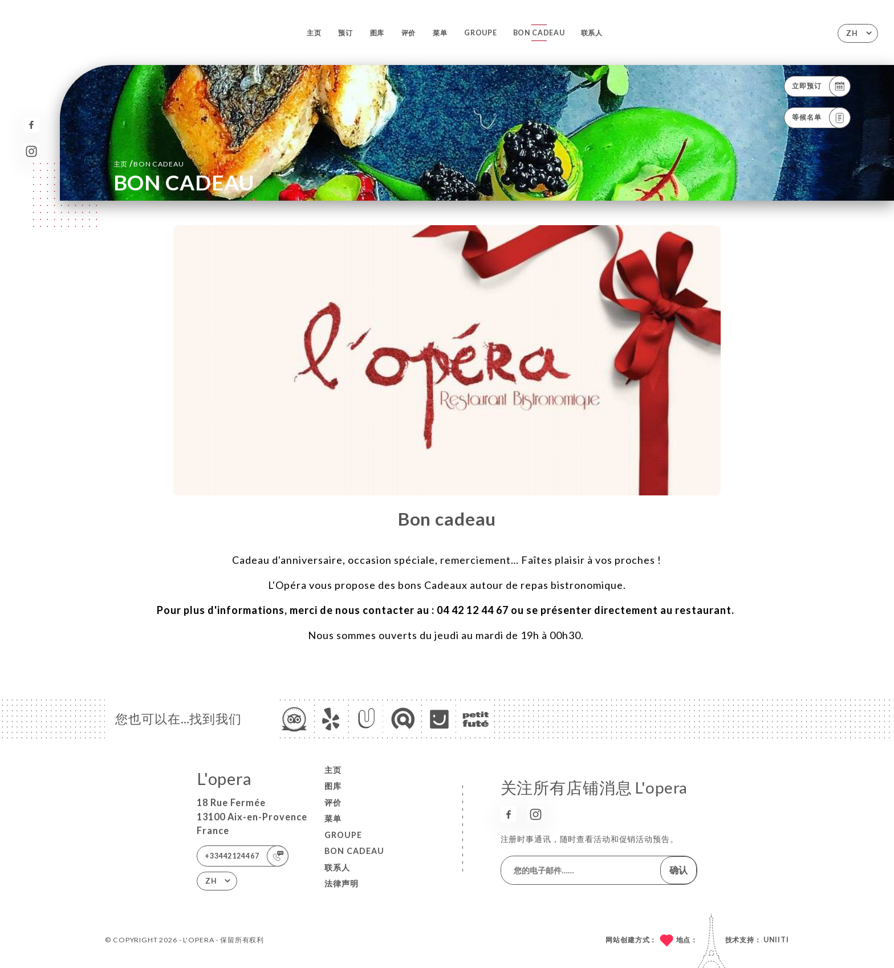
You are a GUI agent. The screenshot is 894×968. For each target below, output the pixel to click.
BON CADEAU (539, 33)
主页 (314, 33)
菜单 (440, 33)
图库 (377, 33)
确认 (678, 869)
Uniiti (776, 940)
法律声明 (341, 883)
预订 (345, 33)
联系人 (592, 33)
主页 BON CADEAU (148, 163)
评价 (408, 33)
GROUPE (480, 33)
